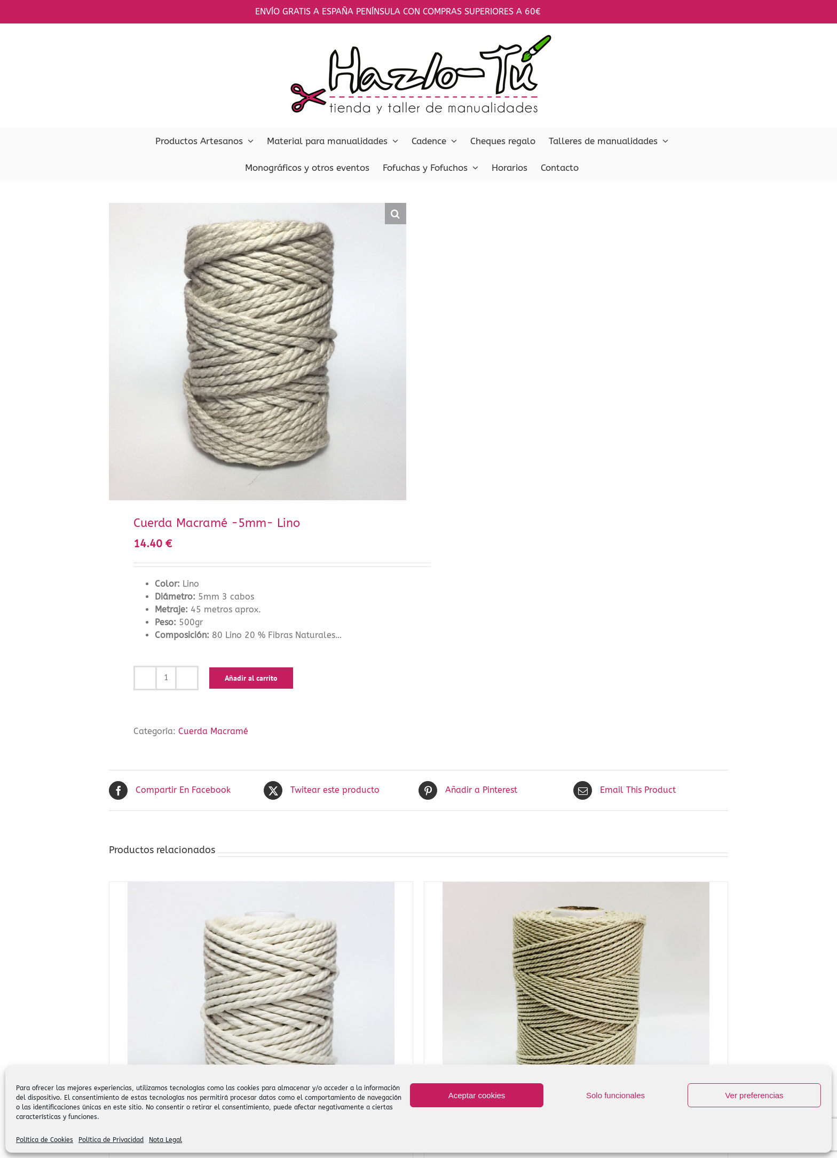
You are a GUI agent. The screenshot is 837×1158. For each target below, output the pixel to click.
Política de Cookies (44, 1140)
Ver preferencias (754, 1095)
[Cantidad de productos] (166, 678)
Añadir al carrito (251, 678)
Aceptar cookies (477, 1095)
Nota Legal (165, 1140)
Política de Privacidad (111, 1140)
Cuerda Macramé (213, 731)
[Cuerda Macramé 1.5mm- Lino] (576, 1015)
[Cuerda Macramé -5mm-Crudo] (261, 1015)
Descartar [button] (562, 11)
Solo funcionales (615, 1095)
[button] (395, 213)
